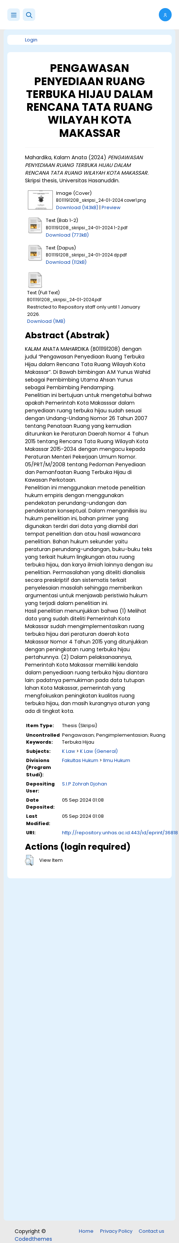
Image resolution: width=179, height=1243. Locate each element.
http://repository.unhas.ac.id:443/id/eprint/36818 (120, 833)
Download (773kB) (67, 235)
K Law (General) (99, 751)
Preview (111, 207)
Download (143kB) (77, 207)
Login (31, 40)
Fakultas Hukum (80, 760)
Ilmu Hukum (116, 760)
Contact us (151, 1231)
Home (86, 1231)
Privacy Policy (116, 1231)
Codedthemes (33, 1239)
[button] (29, 14)
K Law (68, 751)
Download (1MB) (46, 321)
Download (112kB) (66, 262)
